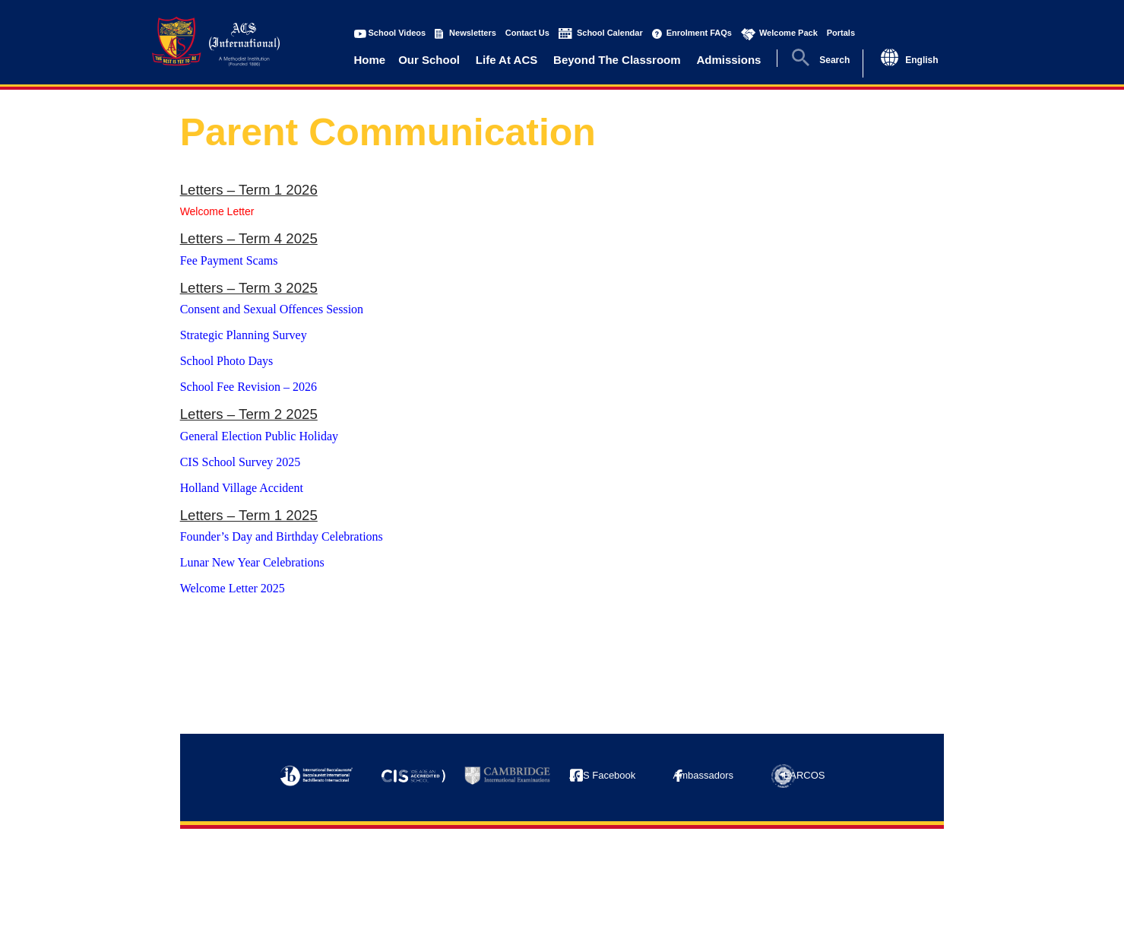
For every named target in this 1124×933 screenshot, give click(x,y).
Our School (429, 59)
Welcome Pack (788, 32)
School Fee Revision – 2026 (248, 386)
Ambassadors (703, 775)
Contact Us (527, 32)
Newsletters (472, 32)
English (921, 60)
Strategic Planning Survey (243, 334)
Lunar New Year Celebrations (252, 562)
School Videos (397, 32)
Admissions (728, 59)
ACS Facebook (602, 775)
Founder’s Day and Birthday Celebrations (281, 536)
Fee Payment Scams (229, 260)
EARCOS (804, 775)
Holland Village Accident (241, 487)
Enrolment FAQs (699, 32)
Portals (841, 32)
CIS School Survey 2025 (240, 461)
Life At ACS (506, 59)
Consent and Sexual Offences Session (271, 309)
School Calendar (610, 32)
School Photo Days (227, 360)
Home (370, 59)
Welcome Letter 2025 (234, 588)
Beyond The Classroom (617, 59)
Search (834, 60)
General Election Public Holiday (259, 436)
